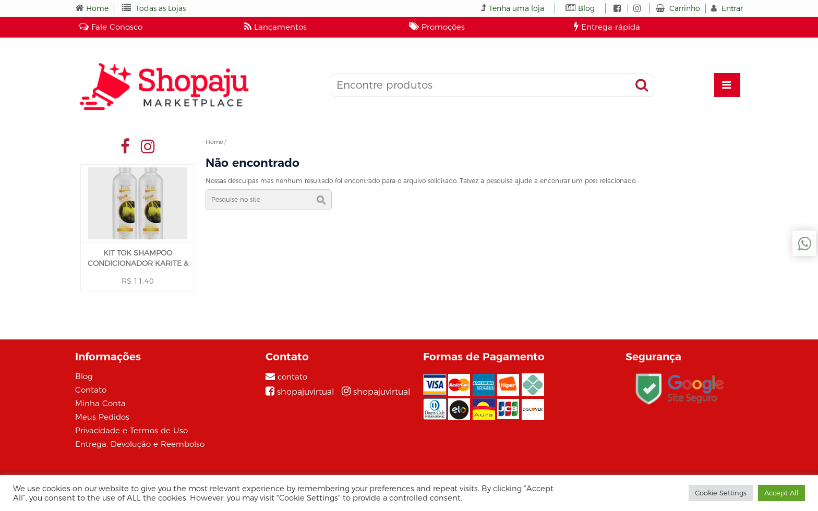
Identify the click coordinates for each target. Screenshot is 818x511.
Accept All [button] (781, 493)
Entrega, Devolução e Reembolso (139, 444)
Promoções (437, 27)
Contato (90, 390)
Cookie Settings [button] (721, 493)
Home (97, 8)
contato (292, 377)
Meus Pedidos (102, 417)
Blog (586, 8)
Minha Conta (100, 403)
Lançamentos (275, 27)
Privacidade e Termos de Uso (131, 430)
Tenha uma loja (516, 8)
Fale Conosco (110, 27)
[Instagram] (376, 392)
